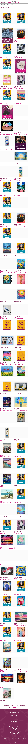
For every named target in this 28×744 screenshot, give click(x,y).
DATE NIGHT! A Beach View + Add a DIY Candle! (6, 687)
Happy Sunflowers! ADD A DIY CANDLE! (6, 287)
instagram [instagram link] (14, 733)
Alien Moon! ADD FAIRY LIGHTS (5, 594)
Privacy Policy (9, 736)
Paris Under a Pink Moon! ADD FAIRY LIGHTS (6, 411)
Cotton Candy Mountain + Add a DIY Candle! (6, 702)
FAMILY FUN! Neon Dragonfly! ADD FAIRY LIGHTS (6, 487)
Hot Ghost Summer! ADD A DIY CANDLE (20, 134)
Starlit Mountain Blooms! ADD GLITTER (6, 364)
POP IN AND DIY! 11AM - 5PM (4, 103)
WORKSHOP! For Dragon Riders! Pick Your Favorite (20, 671)
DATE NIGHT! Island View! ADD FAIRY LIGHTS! (6, 303)
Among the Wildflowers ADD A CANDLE (20, 272)
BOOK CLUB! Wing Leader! (4, 441)
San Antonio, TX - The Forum (5, 4)
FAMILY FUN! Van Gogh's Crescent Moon (20, 579)
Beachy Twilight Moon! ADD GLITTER (20, 625)
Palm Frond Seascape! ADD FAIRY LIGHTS (7, 548)
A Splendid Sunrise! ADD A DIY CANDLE (6, 272)
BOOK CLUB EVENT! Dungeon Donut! (20, 42)
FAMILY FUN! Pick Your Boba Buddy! (6, 349)
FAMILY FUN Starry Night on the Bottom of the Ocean (20, 411)
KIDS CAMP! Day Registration (5, 333)
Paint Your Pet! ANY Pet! (18, 533)
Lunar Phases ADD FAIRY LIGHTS (19, 57)
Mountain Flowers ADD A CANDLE (5, 456)
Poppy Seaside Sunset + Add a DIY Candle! (21, 103)
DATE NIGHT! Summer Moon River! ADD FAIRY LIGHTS (20, 165)
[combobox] (4, 11)
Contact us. (16, 707)
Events (15, 1)
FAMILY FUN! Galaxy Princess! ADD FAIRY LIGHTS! (6, 180)
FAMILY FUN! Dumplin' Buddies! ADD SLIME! (7, 134)
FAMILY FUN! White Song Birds (19, 640)
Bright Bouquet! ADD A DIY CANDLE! (20, 548)
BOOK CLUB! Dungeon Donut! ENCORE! (20, 226)
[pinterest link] (18, 733)
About (14, 718)
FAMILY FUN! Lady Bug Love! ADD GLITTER (7, 379)
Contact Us (20, 736)
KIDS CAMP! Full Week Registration (19, 318)
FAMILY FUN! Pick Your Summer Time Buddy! (6, 564)
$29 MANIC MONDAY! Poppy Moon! (19, 195)
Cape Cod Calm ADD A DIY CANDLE (6, 502)
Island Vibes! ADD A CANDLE (18, 180)
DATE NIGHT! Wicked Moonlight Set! (6, 579)
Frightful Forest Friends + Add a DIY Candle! (21, 686)
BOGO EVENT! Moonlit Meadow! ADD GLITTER (20, 380)
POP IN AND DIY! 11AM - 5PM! (4, 57)
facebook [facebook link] (10, 733)
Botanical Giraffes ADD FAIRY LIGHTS (20, 287)
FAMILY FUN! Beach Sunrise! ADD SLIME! (6, 88)
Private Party (14, 715)
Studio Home (10, 1)
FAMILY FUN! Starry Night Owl (18, 441)
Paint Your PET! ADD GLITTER (18, 88)
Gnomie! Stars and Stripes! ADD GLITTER (6, 149)
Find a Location (14, 712)
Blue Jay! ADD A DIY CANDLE (5, 318)
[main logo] (3, 1)
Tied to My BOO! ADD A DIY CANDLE (20, 395)
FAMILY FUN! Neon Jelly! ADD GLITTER (20, 241)
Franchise (14, 721)
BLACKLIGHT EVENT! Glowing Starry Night (6, 671)
